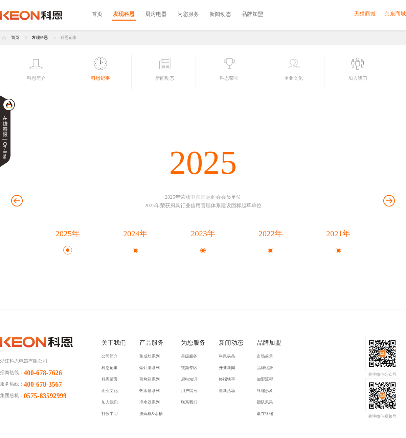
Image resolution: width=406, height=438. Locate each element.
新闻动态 (220, 14)
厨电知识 (189, 379)
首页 (97, 14)
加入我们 (110, 402)
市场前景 (265, 356)
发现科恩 (124, 14)
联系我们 (189, 402)
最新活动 (227, 390)
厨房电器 (156, 14)
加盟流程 (265, 379)
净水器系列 (149, 402)
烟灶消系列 (149, 367)
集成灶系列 (149, 356)
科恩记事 (69, 37)
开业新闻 (227, 367)
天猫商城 (365, 14)
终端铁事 (227, 379)
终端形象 (265, 390)
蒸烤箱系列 (149, 379)
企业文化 (110, 390)
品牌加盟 (252, 14)
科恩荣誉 (110, 379)
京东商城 (395, 14)
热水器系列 (149, 390)
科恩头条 (227, 356)
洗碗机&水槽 (151, 413)
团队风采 (265, 402)
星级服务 (189, 356)
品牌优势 (265, 367)
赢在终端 (265, 413)
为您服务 (188, 14)
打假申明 (110, 413)
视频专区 (189, 367)
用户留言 (189, 390)
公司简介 (110, 356)
